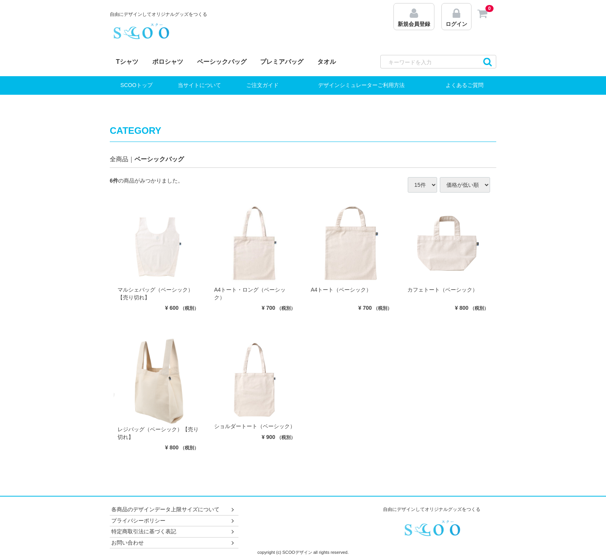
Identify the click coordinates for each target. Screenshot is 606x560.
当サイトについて (199, 85)
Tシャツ (127, 61)
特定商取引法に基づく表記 (173, 532)
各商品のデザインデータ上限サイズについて (173, 510)
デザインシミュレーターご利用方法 (361, 85)
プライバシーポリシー (173, 520)
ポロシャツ (167, 61)
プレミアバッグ (281, 61)
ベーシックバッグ (222, 61)
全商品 (119, 159)
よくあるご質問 (464, 85)
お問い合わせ (173, 543)
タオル (326, 61)
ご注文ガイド (262, 85)
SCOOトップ (137, 85)
